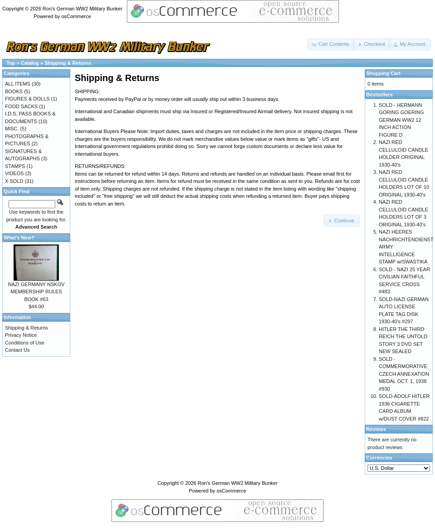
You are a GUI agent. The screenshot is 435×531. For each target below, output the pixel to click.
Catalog (30, 63)
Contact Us (17, 350)
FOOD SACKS (21, 106)
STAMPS (15, 166)
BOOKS (14, 91)
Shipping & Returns (67, 63)
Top (10, 63)
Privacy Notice (21, 335)
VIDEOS (14, 173)
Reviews (376, 429)
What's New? (19, 237)
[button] (330, 44)
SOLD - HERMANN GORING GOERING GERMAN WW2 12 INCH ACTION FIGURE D (401, 120)
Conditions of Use (24, 342)
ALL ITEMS (17, 83)
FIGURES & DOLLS (27, 98)
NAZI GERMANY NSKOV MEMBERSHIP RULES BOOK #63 (36, 292)
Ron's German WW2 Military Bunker (82, 8)
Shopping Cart (383, 73)
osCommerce (76, 16)
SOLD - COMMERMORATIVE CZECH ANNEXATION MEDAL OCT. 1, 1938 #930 (404, 374)
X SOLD (14, 181)
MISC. (12, 128)
